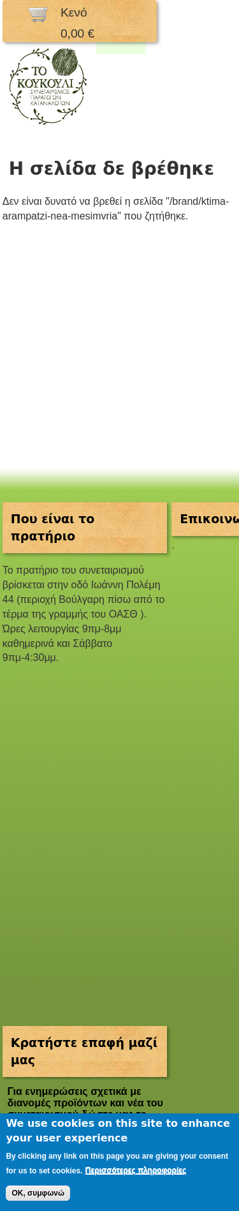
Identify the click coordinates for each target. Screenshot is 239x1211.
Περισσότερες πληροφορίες (135, 1170)
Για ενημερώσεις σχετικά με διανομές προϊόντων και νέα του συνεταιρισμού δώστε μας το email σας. (85, 1108)
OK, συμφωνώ (37, 1193)
